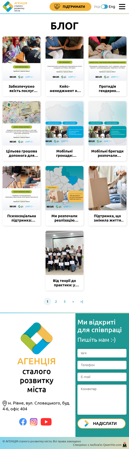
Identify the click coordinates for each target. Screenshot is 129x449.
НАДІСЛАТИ (101, 423)
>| (81, 301)
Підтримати (69, 7)
